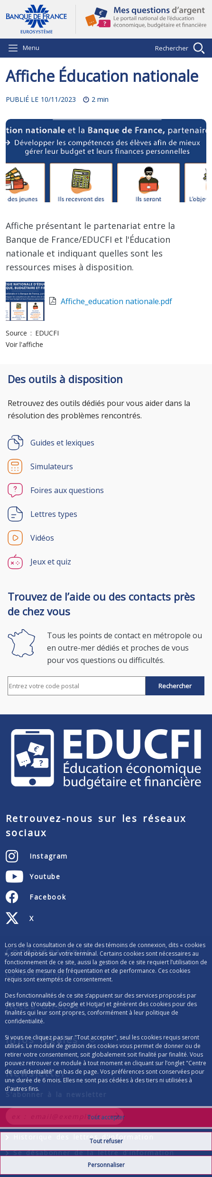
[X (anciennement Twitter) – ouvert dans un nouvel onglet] (20, 918)
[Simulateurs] (106, 466)
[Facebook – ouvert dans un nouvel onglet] (36, 897)
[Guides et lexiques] (106, 442)
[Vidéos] (106, 537)
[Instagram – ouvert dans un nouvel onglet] (37, 856)
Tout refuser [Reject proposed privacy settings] (106, 1141)
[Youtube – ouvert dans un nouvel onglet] (33, 876)
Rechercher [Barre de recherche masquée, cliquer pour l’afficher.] (171, 48)
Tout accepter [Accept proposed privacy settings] (106, 1117)
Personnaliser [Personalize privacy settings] (106, 1165)
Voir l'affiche (24, 344)
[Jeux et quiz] (106, 561)
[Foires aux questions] (106, 490)
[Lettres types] (106, 514)
